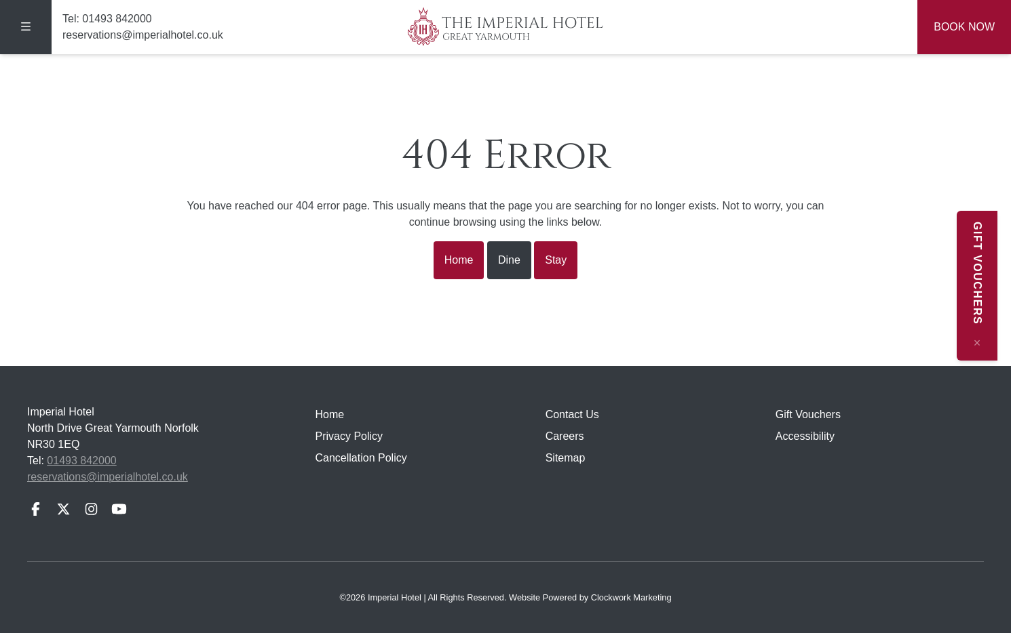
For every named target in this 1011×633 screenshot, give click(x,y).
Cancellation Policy (361, 458)
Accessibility (805, 436)
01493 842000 (116, 18)
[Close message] (990, 343)
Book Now (964, 27)
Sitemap (566, 458)
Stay (556, 260)
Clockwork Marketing (631, 597)
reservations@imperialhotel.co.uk (142, 35)
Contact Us (572, 414)
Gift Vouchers (808, 414)
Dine (509, 260)
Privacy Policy (349, 436)
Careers (565, 436)
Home (459, 260)
